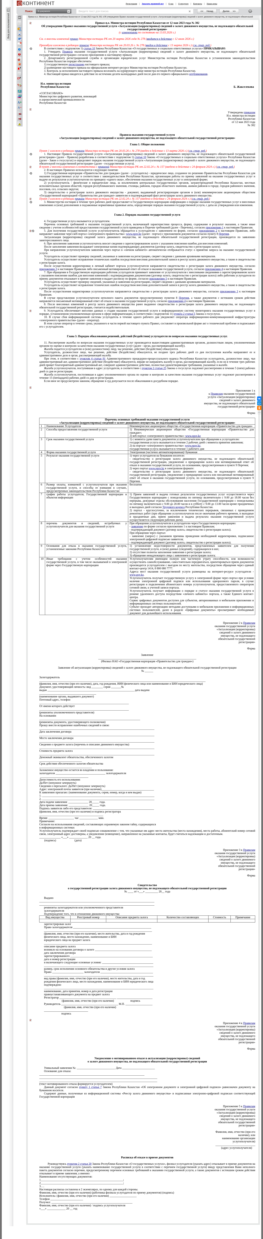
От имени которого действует (57, 706)
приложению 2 (208, 230)
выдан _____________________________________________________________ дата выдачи (94, 690)
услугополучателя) (244, 1141)
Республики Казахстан (52, 102)
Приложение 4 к (239, 1023)
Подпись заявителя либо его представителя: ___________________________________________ (96, 808)
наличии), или (246, 1135)
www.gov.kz (136, 574)
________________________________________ (67, 693)
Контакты (197, 3)
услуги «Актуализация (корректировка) (231, 396)
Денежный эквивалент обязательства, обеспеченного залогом (76, 757)
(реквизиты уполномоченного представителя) (66, 712)
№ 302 (251, 125)
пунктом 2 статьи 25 (154, 368)
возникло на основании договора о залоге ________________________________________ (98, 949)
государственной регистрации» (236, 406)
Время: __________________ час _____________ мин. (71, 817)
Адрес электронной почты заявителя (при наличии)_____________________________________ (96, 789)
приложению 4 (214, 269)
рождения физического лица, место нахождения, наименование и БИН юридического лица (98, 981)
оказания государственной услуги (235, 853)
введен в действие (156, 45)
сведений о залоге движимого (237, 400)
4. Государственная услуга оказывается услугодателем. (77, 221)
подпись (55, 1013)
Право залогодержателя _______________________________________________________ (97, 927)
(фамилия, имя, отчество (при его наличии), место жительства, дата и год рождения (94, 933)
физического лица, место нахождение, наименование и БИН (80, 936)
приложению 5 (158, 278)
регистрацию (77, 64)
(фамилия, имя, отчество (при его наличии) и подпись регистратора (80, 811)
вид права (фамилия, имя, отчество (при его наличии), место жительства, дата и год (94, 978)
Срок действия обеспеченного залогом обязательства (71, 763)
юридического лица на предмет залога (67, 939)
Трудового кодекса (173, 507)
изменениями (129, 32)
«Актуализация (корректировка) (236, 856)
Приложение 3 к (239, 849)
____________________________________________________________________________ (98, 930)
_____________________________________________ (71, 814)
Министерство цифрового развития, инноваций (67, 96)
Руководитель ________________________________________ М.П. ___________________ (98, 1003)
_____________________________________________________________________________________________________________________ (122, 680)
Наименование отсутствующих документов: (65, 1176)
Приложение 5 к (239, 1106)
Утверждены (241, 112)
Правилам (217, 393)
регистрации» (247, 869)
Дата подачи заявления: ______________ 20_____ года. (72, 801)
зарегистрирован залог (57, 923)
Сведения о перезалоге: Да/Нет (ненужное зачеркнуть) (72, 785)
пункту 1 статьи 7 (90, 1087)
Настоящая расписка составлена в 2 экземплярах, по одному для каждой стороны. (88, 1189)
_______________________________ (66, 1010)
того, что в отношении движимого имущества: (82, 913)
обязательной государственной (236, 865)
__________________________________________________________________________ (91, 1074)
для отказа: (57, 1071)
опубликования (198, 73)
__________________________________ (63, 776)
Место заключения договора (56, 737)
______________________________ (60, 760)
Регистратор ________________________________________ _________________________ (98, 997)
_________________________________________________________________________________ (96, 728)
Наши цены (212, 3)
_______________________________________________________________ (84, 702)
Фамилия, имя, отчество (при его (235, 1131)
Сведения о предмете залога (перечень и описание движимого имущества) (84, 744)
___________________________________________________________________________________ (98, 1077)
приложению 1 (214, 227)
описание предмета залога (60, 946)
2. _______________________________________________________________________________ (96, 798)
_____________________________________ (65, 766)
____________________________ (235, 1144)
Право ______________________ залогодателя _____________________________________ (98, 971)
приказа (84, 45)
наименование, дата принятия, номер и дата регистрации (78, 991)
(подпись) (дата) (60, 840)
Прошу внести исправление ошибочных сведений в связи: (74, 725)
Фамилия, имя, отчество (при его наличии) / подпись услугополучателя (82, 1205)
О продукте (183, 3)
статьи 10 (89, 48)
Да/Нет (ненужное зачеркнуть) (57, 782)
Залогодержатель (49, 677)
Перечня (224, 233)
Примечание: (47, 821)
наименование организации (238, 1138)
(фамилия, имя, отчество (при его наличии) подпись (92, 1000)
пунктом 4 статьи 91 (92, 358)
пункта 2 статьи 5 (184, 313)
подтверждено (52, 984)
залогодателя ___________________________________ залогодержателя (82, 773)
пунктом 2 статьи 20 (79, 1163)
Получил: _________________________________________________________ (85, 1202)
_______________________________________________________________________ (89, 718)
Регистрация (131, 3)
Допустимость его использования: (59, 779)
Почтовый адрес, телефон (54, 699)
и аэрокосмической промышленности (62, 99)
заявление (137, 526)
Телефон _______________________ (61, 1198)
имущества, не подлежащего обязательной (229, 403)
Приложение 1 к (245, 390)
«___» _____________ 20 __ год (58, 1208)
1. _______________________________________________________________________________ (96, 795)
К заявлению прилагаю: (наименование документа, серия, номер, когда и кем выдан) (90, 792)
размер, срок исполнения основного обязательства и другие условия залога (89, 968)
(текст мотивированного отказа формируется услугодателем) (75, 1083)
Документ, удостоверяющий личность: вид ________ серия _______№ (81, 686)
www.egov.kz (134, 233)
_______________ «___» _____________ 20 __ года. (70, 837)
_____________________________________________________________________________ (98, 965)
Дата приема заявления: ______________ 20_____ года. (72, 805)
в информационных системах (57, 827)
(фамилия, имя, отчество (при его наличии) (80, 1007)
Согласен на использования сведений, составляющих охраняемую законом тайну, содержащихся (97, 824)
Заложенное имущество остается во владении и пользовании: (76, 769)
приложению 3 (48, 269)
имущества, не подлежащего (238, 862)
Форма (251, 412)
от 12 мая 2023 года (243, 121)
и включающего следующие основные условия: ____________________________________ (98, 962)
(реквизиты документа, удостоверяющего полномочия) (72, 722)
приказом (249, 112)
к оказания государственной (232, 393)
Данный (147, 1089)
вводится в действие (159, 38)
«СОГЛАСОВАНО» (51, 93)
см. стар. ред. (201, 45)
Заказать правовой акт (153, 3)
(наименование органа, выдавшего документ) (66, 696)
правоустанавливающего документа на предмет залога (77, 994)
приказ (74, 38)
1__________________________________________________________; (81, 1179)
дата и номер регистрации (59, 959)
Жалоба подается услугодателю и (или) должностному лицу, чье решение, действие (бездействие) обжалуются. (111, 348)
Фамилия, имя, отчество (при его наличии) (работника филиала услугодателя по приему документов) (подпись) (106, 1192)
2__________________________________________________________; (81, 1182)
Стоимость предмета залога (56, 750)
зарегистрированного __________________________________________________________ (98, 955)
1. (147, 158)
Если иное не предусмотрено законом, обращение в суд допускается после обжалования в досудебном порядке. (111, 380)
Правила (67, 51)
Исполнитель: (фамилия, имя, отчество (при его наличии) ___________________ (88, 1195)
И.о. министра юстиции (241, 115)
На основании (47, 715)
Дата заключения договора (55, 731)
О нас (170, 3)
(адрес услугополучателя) (236, 1147)
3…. (41, 1186)
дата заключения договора (60, 952)
